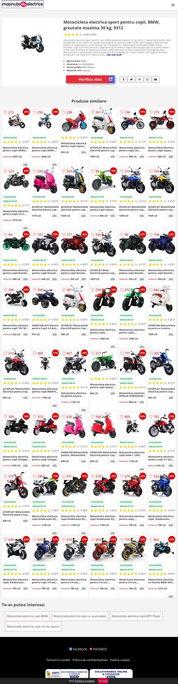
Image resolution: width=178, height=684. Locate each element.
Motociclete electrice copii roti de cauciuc (33, 626)
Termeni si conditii (58, 660)
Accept (103, 681)
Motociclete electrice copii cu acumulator (79, 616)
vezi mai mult (114, 54)
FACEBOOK (78, 649)
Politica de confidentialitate (90, 660)
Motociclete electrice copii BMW (27, 616)
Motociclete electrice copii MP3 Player (136, 616)
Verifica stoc (97, 79)
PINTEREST (98, 649)
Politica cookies (120, 660)
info (25, 164)
